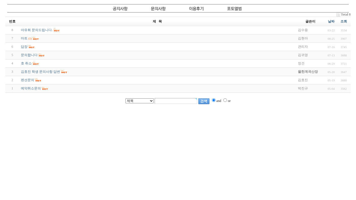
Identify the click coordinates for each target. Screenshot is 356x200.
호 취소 (26, 63)
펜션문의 (27, 80)
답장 (24, 47)
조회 (343, 21)
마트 (24, 38)
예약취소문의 (31, 88)
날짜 (331, 21)
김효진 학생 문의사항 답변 (40, 72)
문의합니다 (29, 55)
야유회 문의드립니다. (37, 30)
